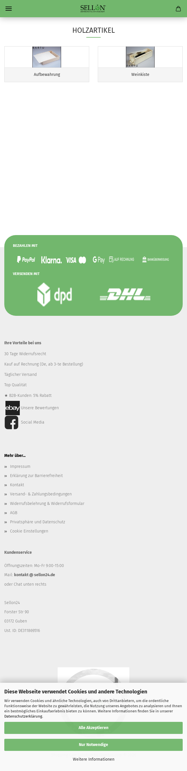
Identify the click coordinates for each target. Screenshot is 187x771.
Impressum (20, 466)
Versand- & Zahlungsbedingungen (41, 494)
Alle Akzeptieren (93, 727)
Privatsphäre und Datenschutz (37, 522)
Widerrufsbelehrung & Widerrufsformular (47, 503)
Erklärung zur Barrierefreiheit (36, 475)
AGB (13, 512)
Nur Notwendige (93, 744)
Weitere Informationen (93, 759)
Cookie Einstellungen (29, 531)
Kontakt (17, 484)
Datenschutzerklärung (23, 716)
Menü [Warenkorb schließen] (8, 8)
